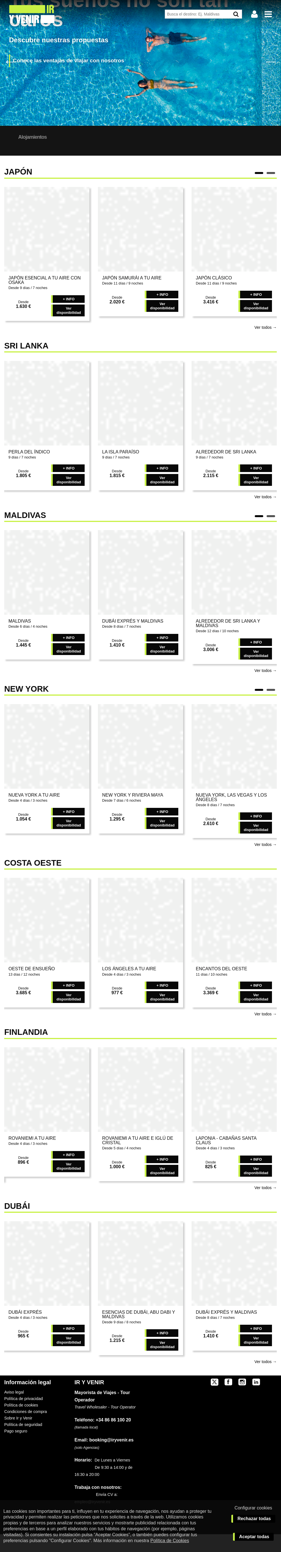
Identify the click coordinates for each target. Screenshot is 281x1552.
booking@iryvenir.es (103, 1457)
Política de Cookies (169, 1540)
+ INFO (69, 317)
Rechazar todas (254, 1518)
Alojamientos (80, 137)
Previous (11, 61)
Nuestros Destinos (29, 137)
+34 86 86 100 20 (113, 1437)
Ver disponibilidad (68, 328)
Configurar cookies (253, 1507)
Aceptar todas (254, 1536)
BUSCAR (250, 152)
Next (270, 61)
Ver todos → (265, 345)
